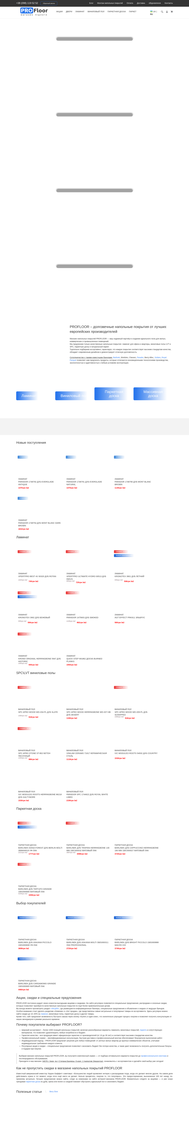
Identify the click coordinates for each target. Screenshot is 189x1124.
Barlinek (116, 357)
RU (166, 14)
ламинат (44, 808)
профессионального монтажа (154, 850)
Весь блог (53, 886)
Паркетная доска (123, 11)
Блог (91, 3)
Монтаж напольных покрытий (110, 3)
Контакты (169, 3)
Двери (76, 11)
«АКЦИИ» (55, 803)
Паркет (139, 11)
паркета (143, 824)
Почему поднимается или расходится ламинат (146, 970)
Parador (140, 357)
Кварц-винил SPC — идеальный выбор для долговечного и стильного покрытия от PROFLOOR (38, 926)
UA (161, 14)
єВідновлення (155, 3)
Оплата (130, 3)
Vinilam (157, 357)
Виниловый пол (102, 11)
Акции (66, 11)
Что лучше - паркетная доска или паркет (90, 970)
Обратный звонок (49, 3)
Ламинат (86, 11)
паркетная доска (33, 876)
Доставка (141, 3)
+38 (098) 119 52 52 (27, 3)
